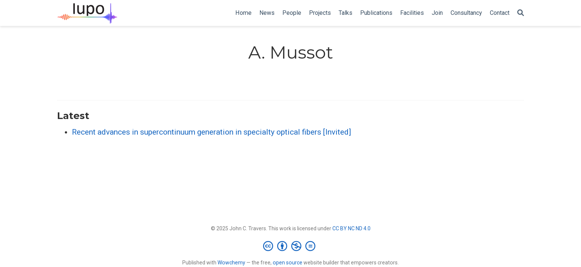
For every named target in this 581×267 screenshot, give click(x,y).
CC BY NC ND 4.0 (351, 228)
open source (287, 263)
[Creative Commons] (290, 246)
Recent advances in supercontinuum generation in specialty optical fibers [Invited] (211, 132)
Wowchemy (231, 263)
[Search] (520, 13)
